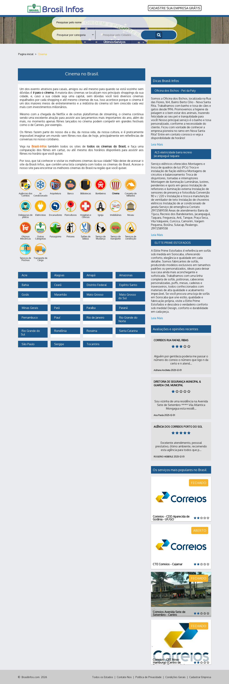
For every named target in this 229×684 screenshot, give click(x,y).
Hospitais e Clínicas (85, 209)
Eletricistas (40, 208)
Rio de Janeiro (95, 317)
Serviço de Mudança (100, 231)
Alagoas (58, 275)
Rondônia (60, 330)
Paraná (123, 307)
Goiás (25, 294)
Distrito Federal (96, 284)
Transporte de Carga (40, 252)
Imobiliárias (115, 208)
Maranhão (60, 294)
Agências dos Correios (25, 187)
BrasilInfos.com (31, 676)
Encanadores (55, 208)
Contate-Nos (124, 676)
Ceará (57, 284)
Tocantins (92, 343)
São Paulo (28, 343)
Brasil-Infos (39, 146)
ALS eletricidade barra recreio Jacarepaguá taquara (173, 153)
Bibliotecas (85, 186)
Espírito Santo (127, 284)
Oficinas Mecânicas (25, 231)
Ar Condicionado (40, 187)
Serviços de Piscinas (25, 252)
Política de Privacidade (148, 676)
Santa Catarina (128, 330)
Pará (56, 307)
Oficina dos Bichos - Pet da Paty (175, 90)
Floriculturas (71, 208)
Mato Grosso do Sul (127, 296)
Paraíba (91, 307)
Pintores (70, 230)
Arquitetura (55, 186)
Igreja (100, 208)
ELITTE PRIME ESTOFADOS (172, 242)
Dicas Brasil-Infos (166, 80)
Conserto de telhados (131, 187)
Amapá (90, 275)
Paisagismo (55, 230)
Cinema (115, 186)
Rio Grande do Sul (31, 332)
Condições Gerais (175, 676)
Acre (24, 275)
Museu (130, 208)
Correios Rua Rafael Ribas (171, 339)
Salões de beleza (85, 231)
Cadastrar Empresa (200, 676)
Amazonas (125, 275)
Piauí (56, 317)
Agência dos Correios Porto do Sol (178, 426)
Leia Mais (157, 144)
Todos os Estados (102, 676)
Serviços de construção (130, 231)
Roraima (91, 330)
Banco (70, 186)
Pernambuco (29, 317)
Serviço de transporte (115, 231)
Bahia (25, 284)
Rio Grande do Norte (128, 319)
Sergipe (58, 343)
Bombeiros (100, 186)
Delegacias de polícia (25, 209)
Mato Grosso (94, 294)
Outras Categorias (40, 231)
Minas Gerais (29, 307)
